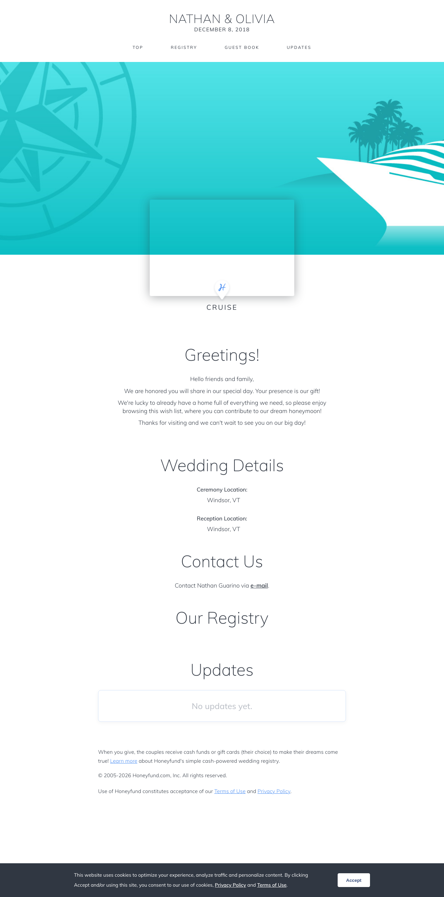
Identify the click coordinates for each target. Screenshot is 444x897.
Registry (184, 47)
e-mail (259, 585)
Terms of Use (230, 791)
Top (138, 47)
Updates (299, 47)
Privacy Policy (273, 791)
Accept (353, 880)
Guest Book (242, 47)
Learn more (123, 761)
